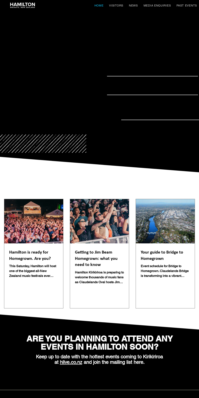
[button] (116, 5)
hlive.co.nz (71, 362)
